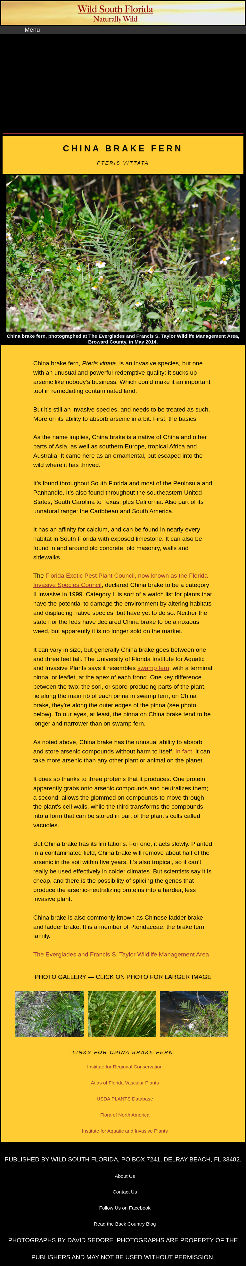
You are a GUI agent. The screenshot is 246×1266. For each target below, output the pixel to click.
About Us (125, 1176)
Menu (32, 29)
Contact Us (125, 1191)
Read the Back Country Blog (125, 1224)
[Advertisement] (123, 82)
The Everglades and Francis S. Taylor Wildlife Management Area (121, 954)
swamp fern (153, 668)
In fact (183, 751)
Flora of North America (125, 1114)
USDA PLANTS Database (125, 1098)
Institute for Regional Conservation (125, 1066)
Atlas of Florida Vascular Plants (125, 1082)
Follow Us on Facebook (125, 1208)
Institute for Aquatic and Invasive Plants (125, 1131)
